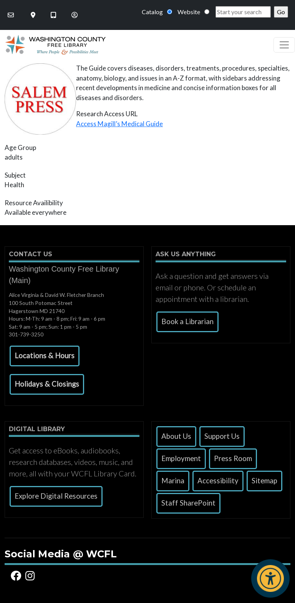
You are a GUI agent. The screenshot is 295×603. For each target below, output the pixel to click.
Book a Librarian (187, 321)
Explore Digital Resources (56, 496)
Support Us (222, 436)
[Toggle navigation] (284, 45)
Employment (181, 458)
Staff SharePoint (188, 503)
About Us (176, 436)
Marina (172, 480)
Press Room (233, 458)
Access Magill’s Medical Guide (119, 124)
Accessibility (218, 480)
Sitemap (264, 480)
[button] (45, 356)
